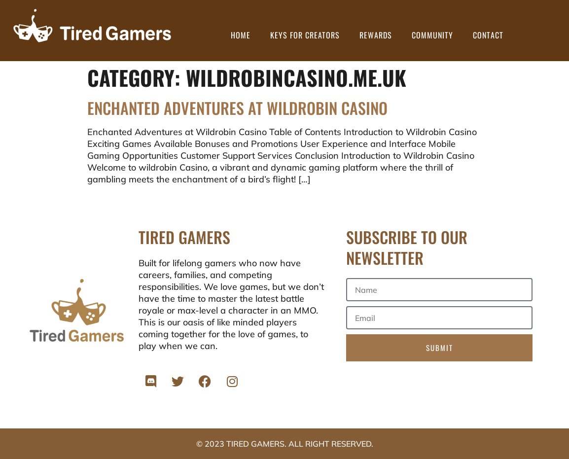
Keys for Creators (305, 35)
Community (432, 35)
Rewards (375, 35)
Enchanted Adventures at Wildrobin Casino (237, 107)
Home (240, 35)
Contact (488, 35)
